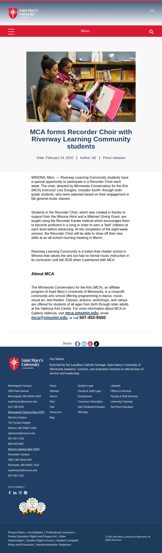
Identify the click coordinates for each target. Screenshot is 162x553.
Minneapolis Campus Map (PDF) (26, 412)
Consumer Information (90, 401)
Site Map (83, 412)
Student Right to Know (41, 540)
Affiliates (54, 391)
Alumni (53, 396)
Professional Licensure (61, 532)
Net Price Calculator (122, 406)
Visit (52, 406)
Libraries (115, 385)
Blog (52, 417)
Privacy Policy (18, 532)
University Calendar (122, 401)
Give (52, 401)
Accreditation (37, 532)
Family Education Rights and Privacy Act (33, 536)
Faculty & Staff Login (89, 391)
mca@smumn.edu (49, 317)
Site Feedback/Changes (91, 406)
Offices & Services (121, 391)
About (53, 385)
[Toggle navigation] (152, 10)
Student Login (85, 385)
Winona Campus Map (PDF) (24, 449)
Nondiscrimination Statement (53, 544)
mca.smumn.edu (82, 313)
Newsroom (56, 412)
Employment (85, 396)
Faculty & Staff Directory (124, 396)
